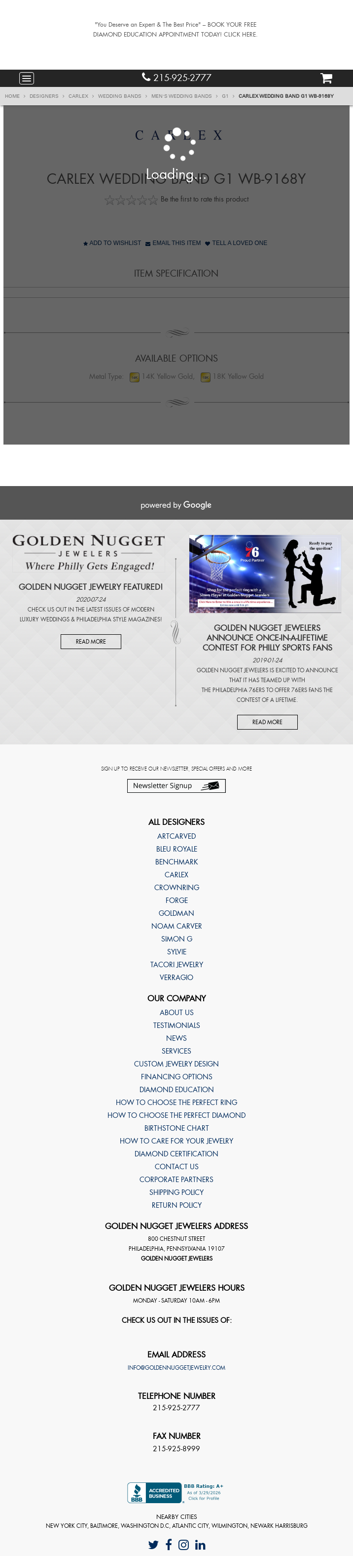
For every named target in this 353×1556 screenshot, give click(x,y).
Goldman (176, 913)
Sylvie (176, 951)
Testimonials (176, 1025)
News (176, 1038)
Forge (177, 900)
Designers (47, 96)
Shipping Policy (176, 1192)
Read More (91, 641)
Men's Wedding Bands (184, 96)
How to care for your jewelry (176, 1141)
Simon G (176, 939)
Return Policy (177, 1205)
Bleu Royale (176, 849)
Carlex (81, 96)
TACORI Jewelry (176, 964)
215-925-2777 (177, 78)
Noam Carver (176, 926)
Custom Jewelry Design (176, 1064)
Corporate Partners (176, 1179)
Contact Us (177, 1166)
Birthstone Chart (176, 1128)
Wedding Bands (122, 96)
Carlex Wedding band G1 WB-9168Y (286, 96)
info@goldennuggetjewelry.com (176, 1367)
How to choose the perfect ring (176, 1102)
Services (176, 1051)
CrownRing (176, 887)
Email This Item (173, 243)
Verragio (176, 977)
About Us (177, 1012)
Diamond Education (177, 1089)
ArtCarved (176, 836)
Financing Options (176, 1076)
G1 (228, 96)
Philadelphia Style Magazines (118, 619)
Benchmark (176, 862)
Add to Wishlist (112, 243)
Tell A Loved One (236, 243)
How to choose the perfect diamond (176, 1115)
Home (15, 96)
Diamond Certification (176, 1153)
